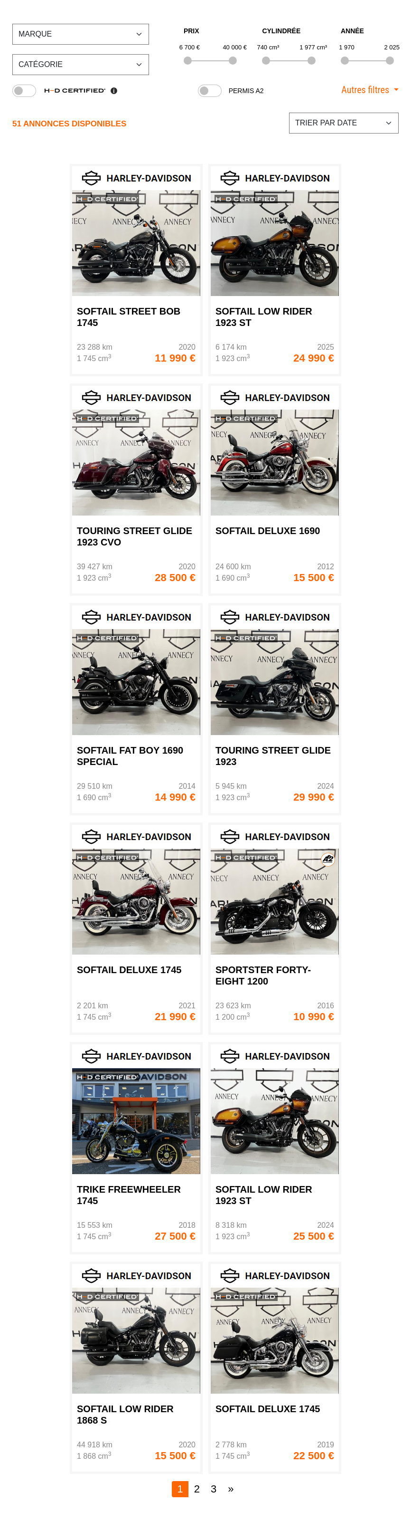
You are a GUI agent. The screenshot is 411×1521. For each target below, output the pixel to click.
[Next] (230, 1489)
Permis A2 (246, 91)
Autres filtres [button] (365, 90)
